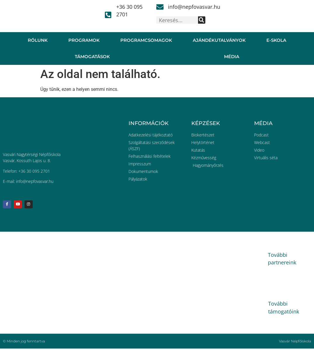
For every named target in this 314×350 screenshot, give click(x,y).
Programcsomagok (146, 40)
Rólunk (38, 40)
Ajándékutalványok (219, 40)
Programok (84, 40)
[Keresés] (201, 20)
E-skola (276, 40)
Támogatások (92, 56)
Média (231, 56)
